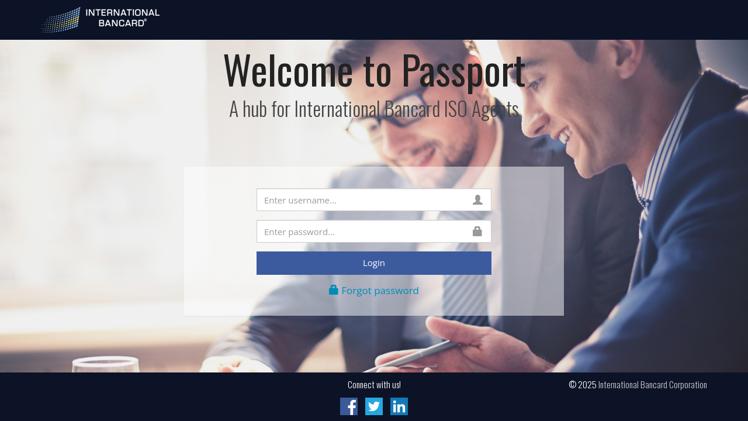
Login (374, 262)
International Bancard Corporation (652, 384)
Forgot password (374, 290)
